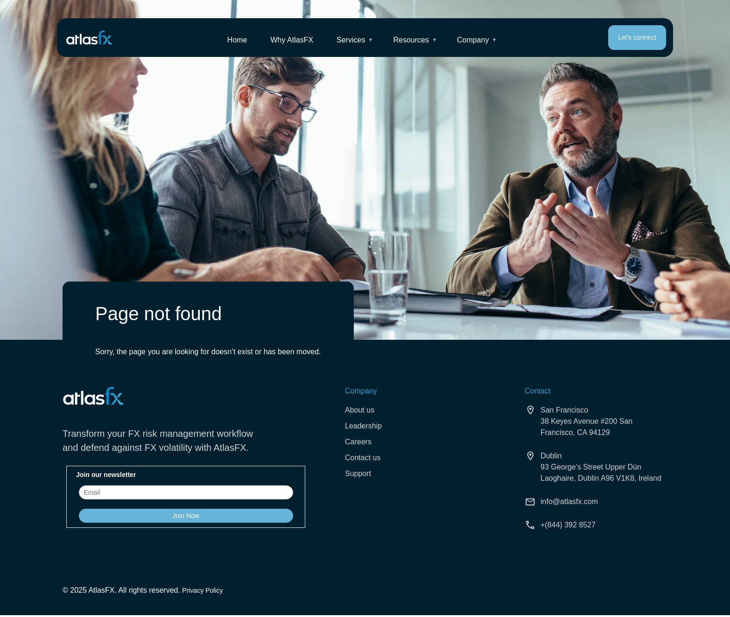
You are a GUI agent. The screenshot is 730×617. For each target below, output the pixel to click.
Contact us (362, 458)
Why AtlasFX (292, 40)
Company (473, 40)
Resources (411, 40)
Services (351, 40)
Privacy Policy (202, 590)
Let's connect (637, 38)
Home (237, 40)
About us (359, 410)
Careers (358, 442)
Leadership (363, 426)
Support (358, 473)
